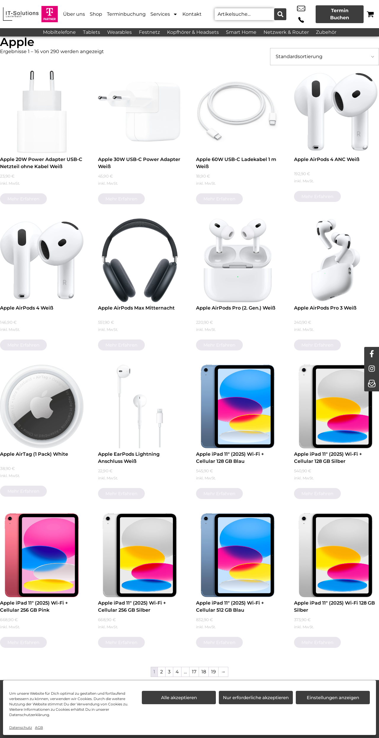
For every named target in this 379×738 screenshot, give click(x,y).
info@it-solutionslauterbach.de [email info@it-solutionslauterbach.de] (293, 14)
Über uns (74, 14)
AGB (39, 727)
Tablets (91, 32)
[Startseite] (20, 14)
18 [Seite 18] (203, 672)
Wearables (119, 32)
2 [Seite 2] (161, 672)
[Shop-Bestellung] (324, 56)
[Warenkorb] (370, 14)
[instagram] (371, 369)
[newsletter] (371, 384)
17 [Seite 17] (194, 672)
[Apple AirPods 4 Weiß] (41, 260)
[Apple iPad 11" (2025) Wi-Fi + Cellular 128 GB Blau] (238, 406)
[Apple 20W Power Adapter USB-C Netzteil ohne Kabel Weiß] (41, 112)
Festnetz (149, 32)
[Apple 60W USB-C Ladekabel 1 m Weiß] (238, 112)
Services (164, 14)
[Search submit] (279, 14)
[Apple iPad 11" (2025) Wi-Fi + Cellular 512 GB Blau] (238, 555)
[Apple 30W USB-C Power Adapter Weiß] (140, 112)
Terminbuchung (126, 14)
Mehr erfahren (23, 199)
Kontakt (192, 14)
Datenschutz (20, 727)
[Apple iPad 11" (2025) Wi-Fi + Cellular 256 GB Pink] (41, 555)
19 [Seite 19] (213, 672)
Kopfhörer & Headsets (193, 32)
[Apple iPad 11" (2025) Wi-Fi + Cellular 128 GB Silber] (336, 406)
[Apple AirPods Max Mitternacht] (140, 260)
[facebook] (371, 354)
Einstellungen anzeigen (333, 697)
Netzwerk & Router (286, 32)
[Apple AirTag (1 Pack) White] (41, 406)
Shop (96, 14)
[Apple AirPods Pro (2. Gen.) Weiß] (238, 260)
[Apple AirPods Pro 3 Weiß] (336, 260)
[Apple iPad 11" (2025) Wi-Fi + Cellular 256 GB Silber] (140, 555)
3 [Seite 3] (169, 672)
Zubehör (326, 32)
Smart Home (241, 32)
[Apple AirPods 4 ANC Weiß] (336, 112)
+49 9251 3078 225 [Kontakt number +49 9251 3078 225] (307, 14)
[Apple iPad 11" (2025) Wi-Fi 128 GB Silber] (336, 555)
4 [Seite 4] (177, 672)
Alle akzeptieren (179, 697)
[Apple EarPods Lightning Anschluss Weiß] (140, 406)
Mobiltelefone (59, 32)
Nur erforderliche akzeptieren (256, 697)
